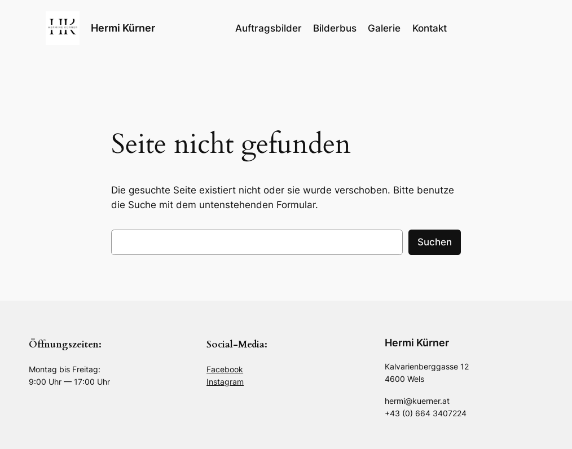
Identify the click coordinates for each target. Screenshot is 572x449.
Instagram (225, 381)
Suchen (434, 242)
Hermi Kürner (123, 28)
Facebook (224, 369)
